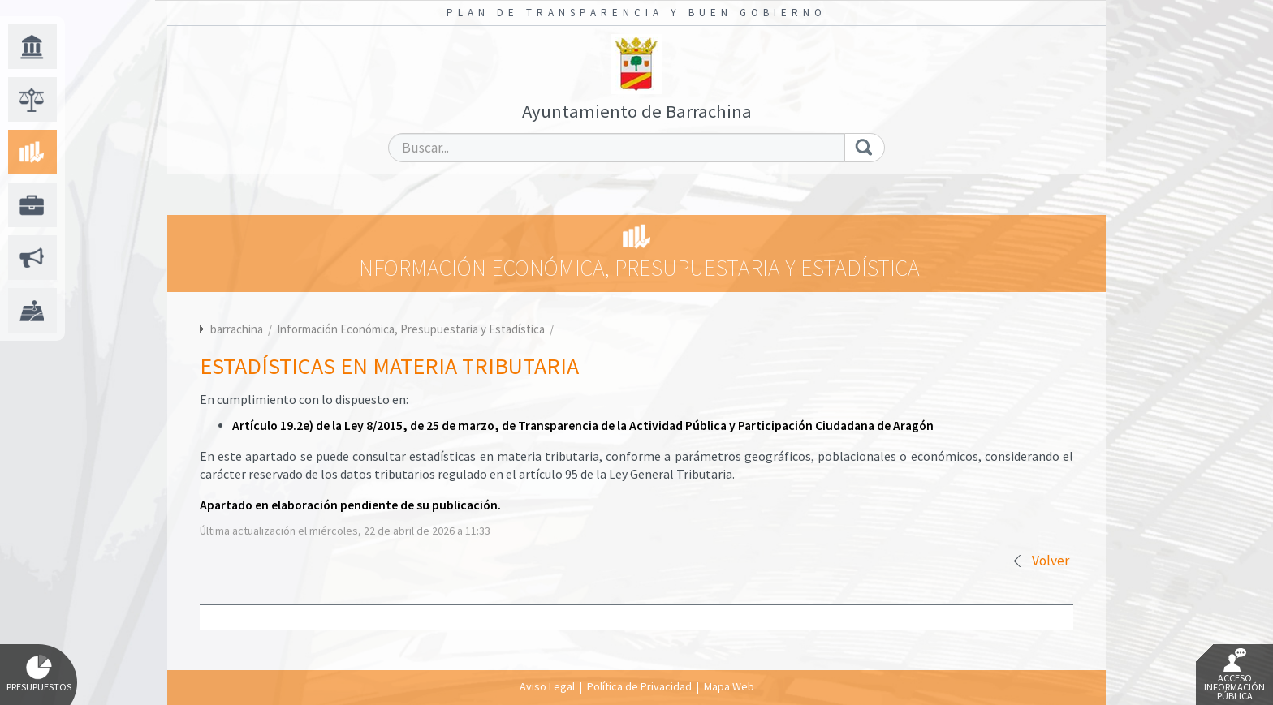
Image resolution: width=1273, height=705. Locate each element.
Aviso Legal (547, 686)
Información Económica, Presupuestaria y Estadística (412, 329)
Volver (1050, 561)
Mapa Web (729, 686)
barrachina (236, 329)
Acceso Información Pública (1234, 675)
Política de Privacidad (639, 686)
